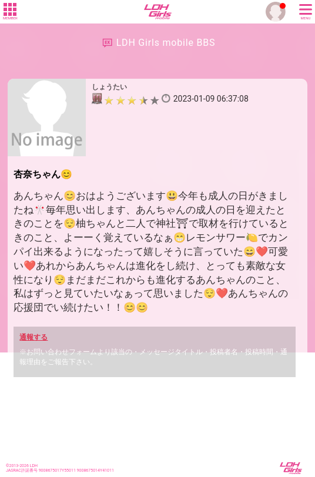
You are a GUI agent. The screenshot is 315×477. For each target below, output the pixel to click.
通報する (33, 337)
